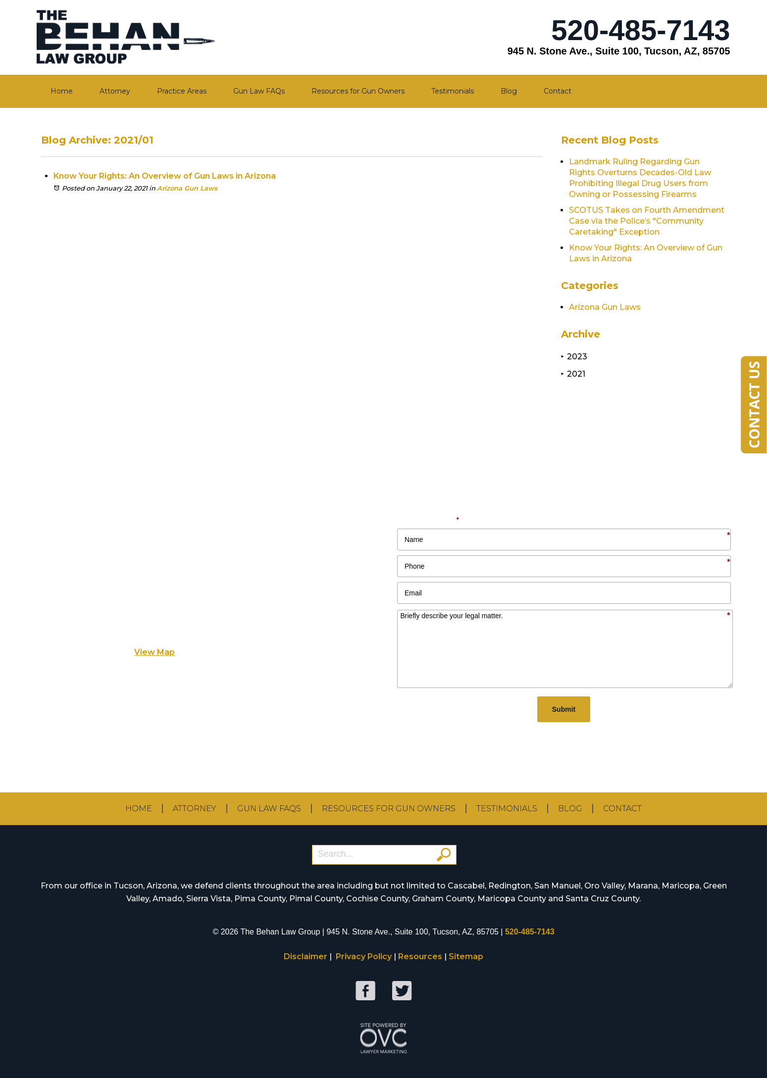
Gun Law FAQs (259, 91)
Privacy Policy (364, 956)
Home (62, 91)
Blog (509, 91)
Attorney (115, 91)
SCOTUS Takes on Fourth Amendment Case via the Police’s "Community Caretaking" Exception (646, 221)
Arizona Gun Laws (187, 188)
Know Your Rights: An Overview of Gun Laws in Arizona (164, 176)
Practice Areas (181, 91)
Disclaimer (305, 956)
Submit (563, 709)
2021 (573, 374)
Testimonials (452, 91)
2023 (574, 356)
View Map (154, 652)
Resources (420, 956)
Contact (557, 91)
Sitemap (466, 956)
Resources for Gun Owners (358, 91)
